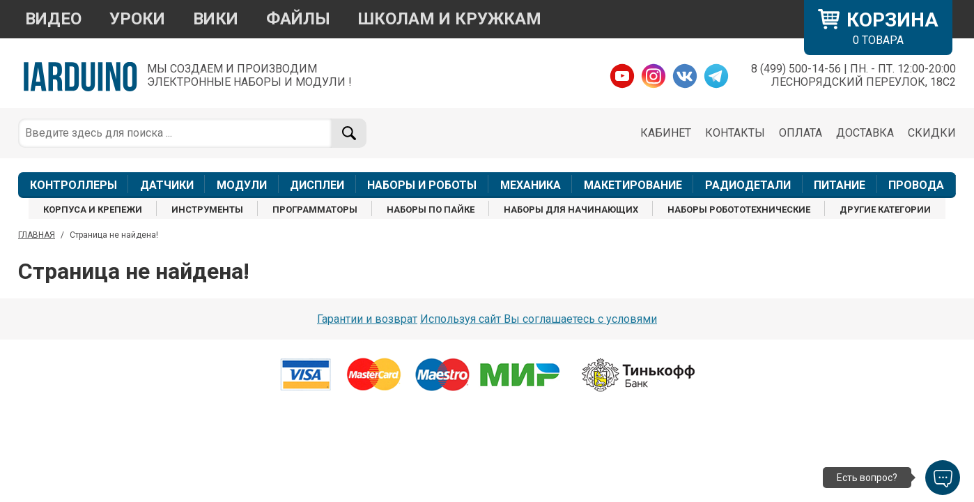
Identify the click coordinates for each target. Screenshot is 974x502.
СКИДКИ (932, 132)
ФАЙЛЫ (298, 19)
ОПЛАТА (800, 132)
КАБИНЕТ (665, 132)
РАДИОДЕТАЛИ (748, 185)
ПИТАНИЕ (839, 185)
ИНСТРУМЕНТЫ (207, 209)
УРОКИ (137, 19)
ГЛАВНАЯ (36, 235)
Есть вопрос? (867, 477)
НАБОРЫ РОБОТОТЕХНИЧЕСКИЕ (738, 209)
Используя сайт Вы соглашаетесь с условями (538, 319)
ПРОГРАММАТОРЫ (314, 209)
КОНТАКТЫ (735, 132)
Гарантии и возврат (367, 319)
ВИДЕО (53, 19)
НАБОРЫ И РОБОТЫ (422, 185)
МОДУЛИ (242, 185)
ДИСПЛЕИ (317, 185)
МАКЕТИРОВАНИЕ (633, 185)
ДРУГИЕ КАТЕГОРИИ (885, 209)
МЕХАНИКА (530, 185)
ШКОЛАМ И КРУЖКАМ (449, 19)
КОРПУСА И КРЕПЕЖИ (92, 209)
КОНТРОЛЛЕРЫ (73, 185)
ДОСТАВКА (865, 132)
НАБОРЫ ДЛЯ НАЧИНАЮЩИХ (571, 209)
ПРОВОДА (916, 185)
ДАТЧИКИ (167, 185)
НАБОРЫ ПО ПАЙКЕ (430, 209)
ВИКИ (215, 19)
